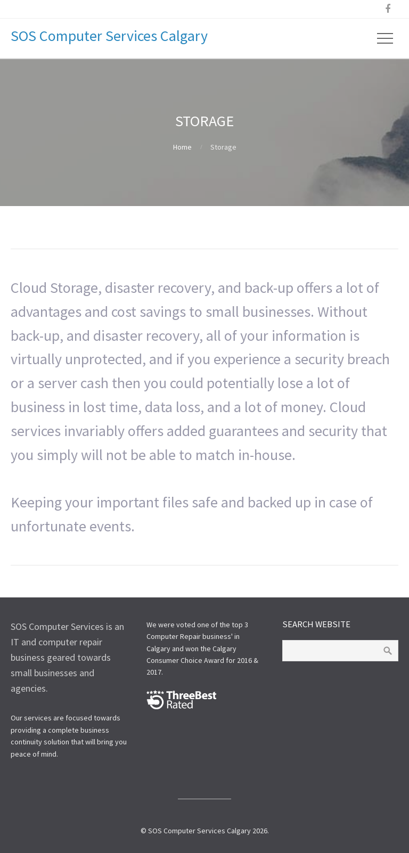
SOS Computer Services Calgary (109, 35)
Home (182, 147)
